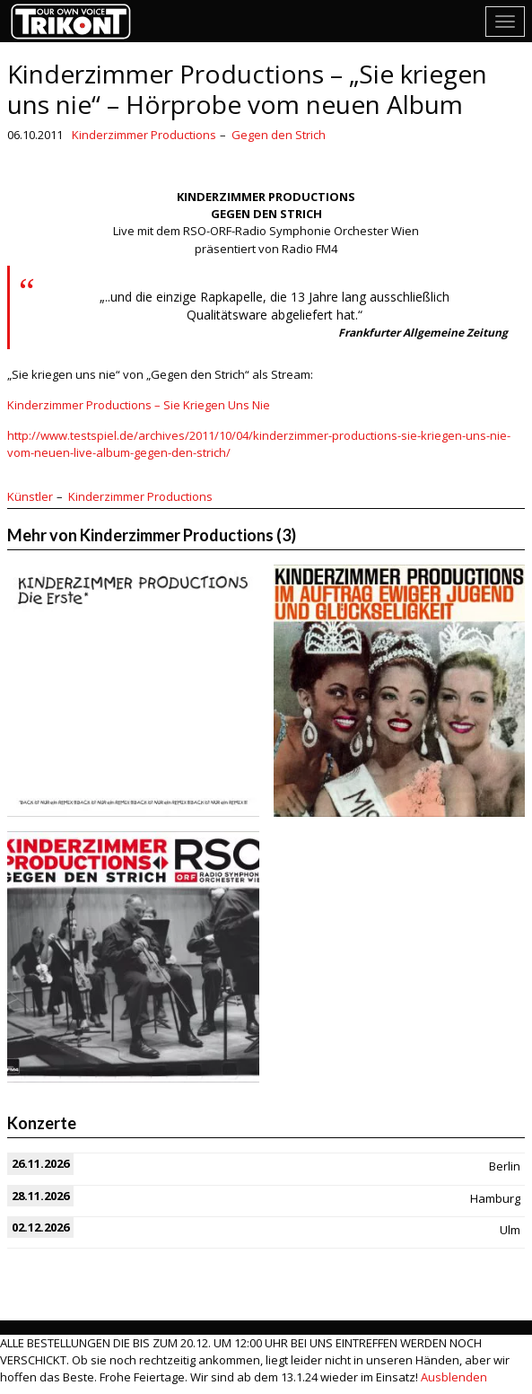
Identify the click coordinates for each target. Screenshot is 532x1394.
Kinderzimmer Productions (144, 135)
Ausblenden (454, 1377)
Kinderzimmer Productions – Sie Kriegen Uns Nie (138, 405)
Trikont (76, 21)
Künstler (30, 496)
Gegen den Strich (278, 135)
